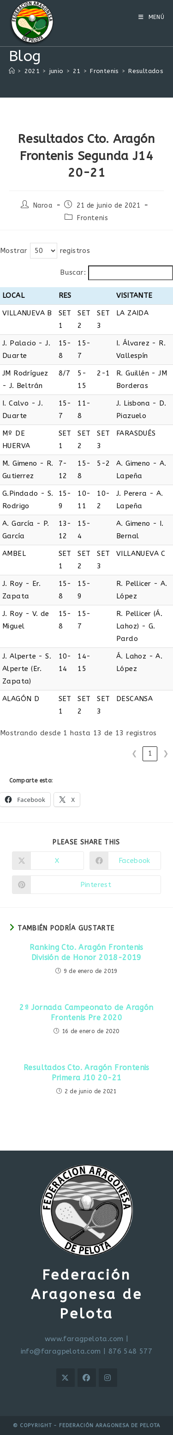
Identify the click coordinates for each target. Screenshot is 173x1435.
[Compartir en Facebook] (125, 860)
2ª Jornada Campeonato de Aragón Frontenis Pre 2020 (86, 1012)
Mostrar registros (45, 251)
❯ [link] (166, 753)
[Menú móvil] (151, 17)
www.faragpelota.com (84, 1339)
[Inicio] (12, 71)
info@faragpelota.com (61, 1351)
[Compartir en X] (48, 860)
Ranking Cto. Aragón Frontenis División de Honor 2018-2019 (86, 952)
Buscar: (73, 272)
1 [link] (150, 753)
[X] (65, 1377)
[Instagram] (108, 1377)
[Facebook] (87, 1377)
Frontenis (92, 218)
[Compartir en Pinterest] (86, 884)
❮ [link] (134, 753)
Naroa (43, 205)
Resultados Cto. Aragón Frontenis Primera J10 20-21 (86, 1072)
